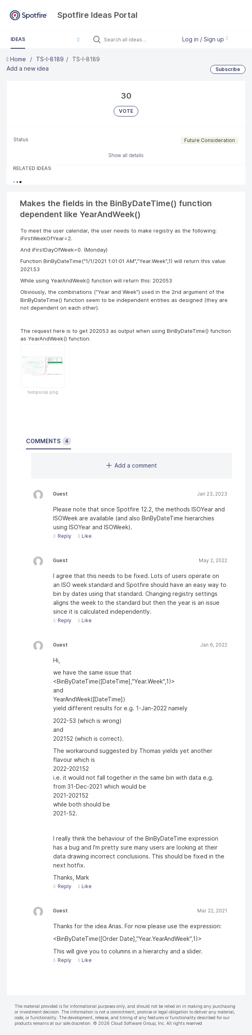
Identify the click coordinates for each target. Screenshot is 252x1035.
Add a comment (131, 465)
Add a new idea (27, 68)
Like (84, 536)
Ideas (18, 39)
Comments (48, 441)
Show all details (126, 155)
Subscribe (227, 69)
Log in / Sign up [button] (205, 39)
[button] (78, 39)
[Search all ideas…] (138, 39)
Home (17, 59)
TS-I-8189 (50, 59)
